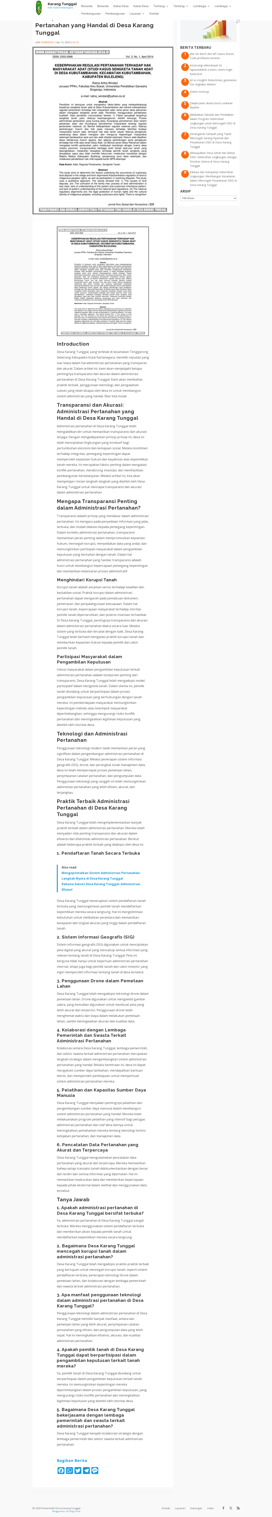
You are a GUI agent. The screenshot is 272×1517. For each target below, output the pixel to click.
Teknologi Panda (73, 1511)
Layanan (135, 13)
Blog (76, 42)
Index (210, 1508)
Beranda (87, 6)
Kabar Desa (121, 6)
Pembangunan (91, 13)
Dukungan (196, 1508)
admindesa (47, 42)
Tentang (159, 6)
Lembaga (199, 6)
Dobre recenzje (199, 91)
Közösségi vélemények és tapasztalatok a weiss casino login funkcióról (211, 70)
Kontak (154, 13)
